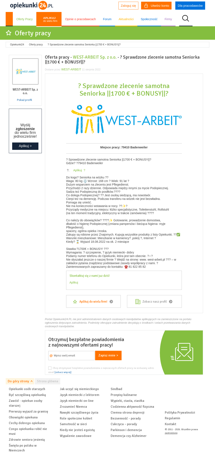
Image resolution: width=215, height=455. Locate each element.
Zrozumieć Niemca (73, 407)
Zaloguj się (128, 5)
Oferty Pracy (24, 19)
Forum (107, 19)
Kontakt (170, 424)
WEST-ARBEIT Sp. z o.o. (95, 57)
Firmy (168, 19)
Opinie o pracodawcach (80, 19)
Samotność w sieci (73, 424)
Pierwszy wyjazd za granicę (28, 411)
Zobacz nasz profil (154, 301)
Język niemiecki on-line (77, 401)
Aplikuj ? (78, 170)
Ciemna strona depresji (127, 412)
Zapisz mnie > (108, 355)
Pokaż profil (24, 100)
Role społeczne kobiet (76, 418)
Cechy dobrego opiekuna (27, 423)
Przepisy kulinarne (124, 395)
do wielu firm (50, 19)
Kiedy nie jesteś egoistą (77, 430)
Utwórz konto (156, 6)
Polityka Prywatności (180, 412)
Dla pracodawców (190, 5)
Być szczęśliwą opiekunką (27, 395)
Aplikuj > (25, 146)
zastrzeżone (171, 433)
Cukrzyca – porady (124, 424)
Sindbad (116, 389)
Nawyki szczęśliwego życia (79, 412)
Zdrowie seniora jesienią (27, 440)
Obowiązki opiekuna (23, 417)
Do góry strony (18, 381)
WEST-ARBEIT (71, 69)
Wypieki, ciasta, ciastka (127, 401)
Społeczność (149, 19)
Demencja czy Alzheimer (129, 436)
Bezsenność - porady (126, 418)
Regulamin (172, 418)
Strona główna (47, 381)
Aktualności (126, 19)
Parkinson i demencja (126, 430)
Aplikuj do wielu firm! (93, 301)
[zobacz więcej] (63, 372)
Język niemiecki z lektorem (79, 395)
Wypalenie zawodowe (76, 436)
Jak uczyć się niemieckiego (79, 389)
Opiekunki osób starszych (27, 389)
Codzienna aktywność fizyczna (132, 407)
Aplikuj (73, 282)
